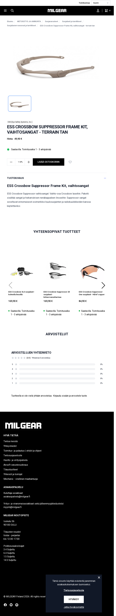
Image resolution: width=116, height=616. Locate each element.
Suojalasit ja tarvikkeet (71, 21)
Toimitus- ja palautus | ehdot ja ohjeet (22, 450)
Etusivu (10, 21)
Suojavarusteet (51, 21)
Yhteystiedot (10, 446)
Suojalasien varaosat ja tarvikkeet (21, 25)
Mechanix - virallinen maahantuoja (21, 479)
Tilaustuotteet (11, 469)
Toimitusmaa (84, 3)
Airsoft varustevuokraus (16, 464)
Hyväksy (74, 599)
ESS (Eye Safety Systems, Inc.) (20, 122)
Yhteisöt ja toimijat (13, 474)
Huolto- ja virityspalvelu (16, 460)
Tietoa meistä (11, 441)
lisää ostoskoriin (48, 162)
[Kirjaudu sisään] (98, 11)
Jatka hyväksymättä (74, 607)
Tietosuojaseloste (13, 455)
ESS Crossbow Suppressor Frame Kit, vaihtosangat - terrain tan (67, 26)
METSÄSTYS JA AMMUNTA (29, 21)
